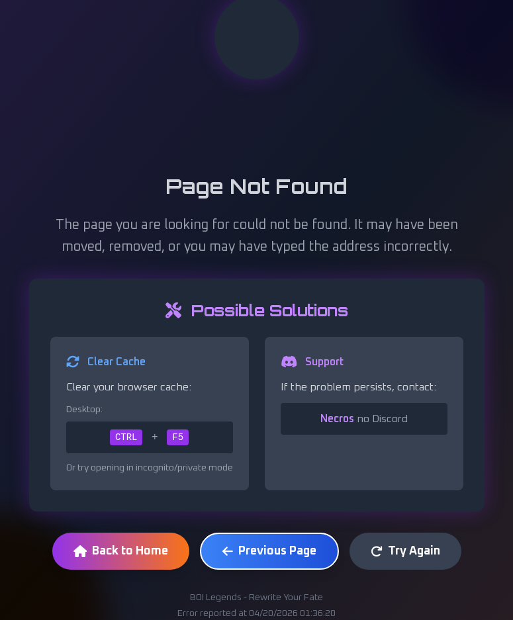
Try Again (405, 551)
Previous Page (269, 551)
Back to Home (120, 551)
